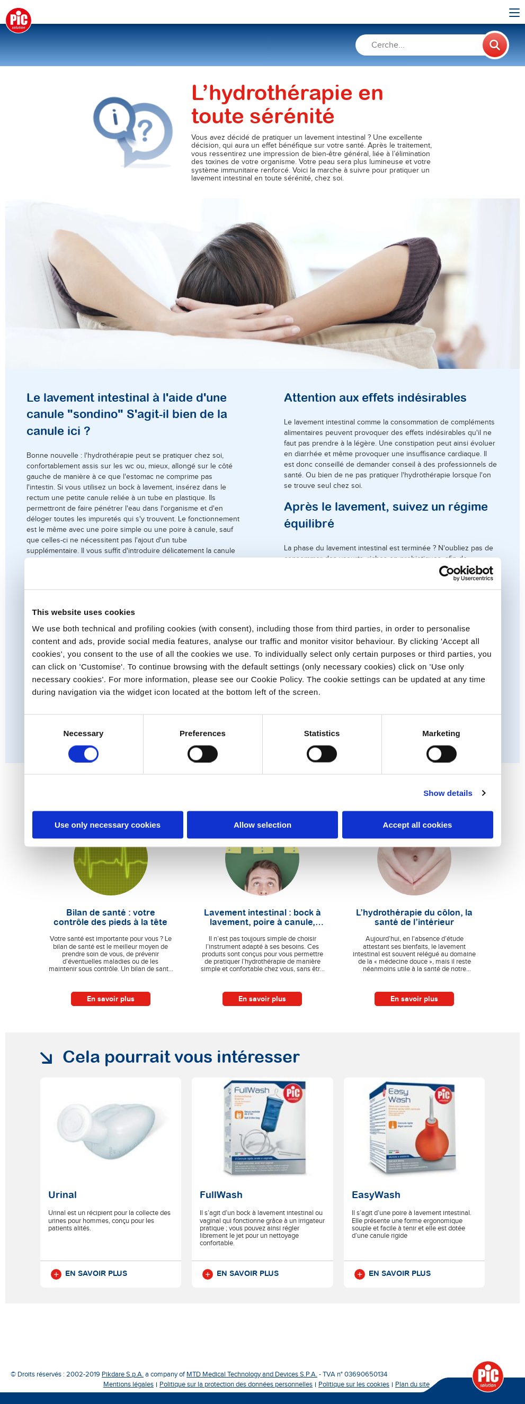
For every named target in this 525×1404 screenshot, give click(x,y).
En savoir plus (111, 998)
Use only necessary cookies (108, 824)
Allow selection (262, 824)
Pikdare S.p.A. (123, 1374)
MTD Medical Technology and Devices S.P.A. (251, 1374)
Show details (448, 792)
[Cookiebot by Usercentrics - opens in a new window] (447, 573)
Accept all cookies (417, 824)
